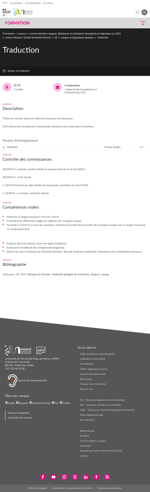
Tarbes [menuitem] (66, 403)
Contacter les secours (20, 417)
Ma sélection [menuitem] (87, 363)
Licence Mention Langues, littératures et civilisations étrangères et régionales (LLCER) (75, 33)
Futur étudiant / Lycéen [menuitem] (93, 440)
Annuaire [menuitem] (86, 379)
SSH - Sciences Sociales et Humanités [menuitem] (100, 404)
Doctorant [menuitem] (85, 445)
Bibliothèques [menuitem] (87, 430)
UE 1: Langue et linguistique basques (74, 37)
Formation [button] (17, 23)
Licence (22, 33)
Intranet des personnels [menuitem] (93, 373)
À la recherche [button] (33, 2)
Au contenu (16, 2)
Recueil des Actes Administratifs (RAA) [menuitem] (101, 450)
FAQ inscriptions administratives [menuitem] (97, 353)
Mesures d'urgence (18, 412)
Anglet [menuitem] (11, 403)
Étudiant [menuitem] (84, 435)
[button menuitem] (144, 12)
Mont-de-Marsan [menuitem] (41, 403)
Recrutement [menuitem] (87, 419)
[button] (130, 23)
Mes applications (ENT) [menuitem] (93, 368)
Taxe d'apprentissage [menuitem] (91, 414)
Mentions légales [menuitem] (37, 488)
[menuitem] (42, 477)
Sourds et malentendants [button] (27, 381)
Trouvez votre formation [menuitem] (93, 384)
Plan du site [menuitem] (86, 389)
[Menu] (137, 12)
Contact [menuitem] (84, 455)
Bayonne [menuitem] (23, 403)
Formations (8, 33)
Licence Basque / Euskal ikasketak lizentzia (28, 37)
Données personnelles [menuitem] (109, 488)
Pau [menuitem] (56, 403)
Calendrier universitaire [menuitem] (92, 358)
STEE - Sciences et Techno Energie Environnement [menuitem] (107, 410)
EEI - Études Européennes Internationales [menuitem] (102, 399)
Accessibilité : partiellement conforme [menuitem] (72, 488)
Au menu (48, 2)
